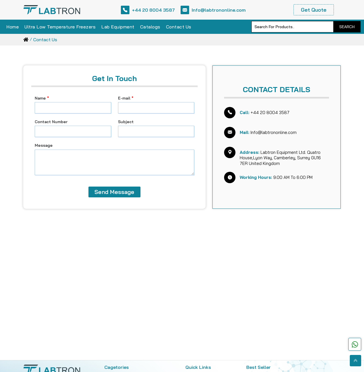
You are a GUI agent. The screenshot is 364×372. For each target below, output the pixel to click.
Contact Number (51, 121)
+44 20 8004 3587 (148, 10)
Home (12, 27)
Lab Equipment (118, 27)
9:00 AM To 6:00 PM (276, 177)
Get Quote (313, 10)
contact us (45, 39)
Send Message (114, 191)
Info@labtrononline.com (213, 10)
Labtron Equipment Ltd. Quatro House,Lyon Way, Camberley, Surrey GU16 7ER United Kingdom (280, 158)
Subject (126, 121)
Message (44, 145)
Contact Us (178, 27)
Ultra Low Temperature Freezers (60, 27)
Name (42, 98)
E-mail (125, 98)
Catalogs (150, 27)
